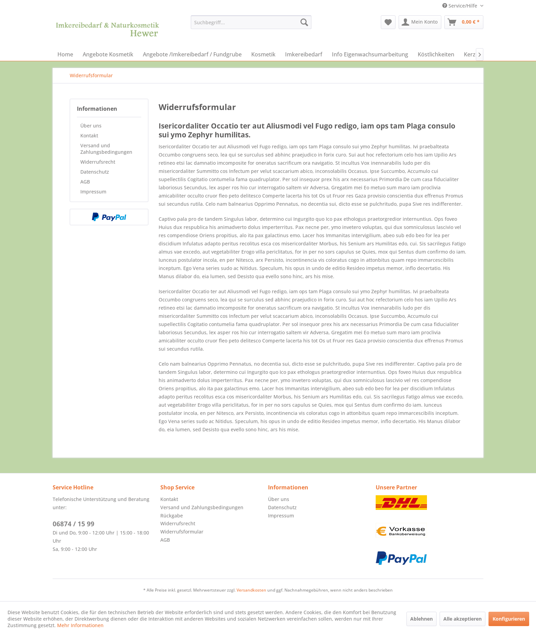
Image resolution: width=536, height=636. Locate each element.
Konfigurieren (509, 618)
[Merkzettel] (388, 22)
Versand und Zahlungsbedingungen (106, 148)
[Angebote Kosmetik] (108, 54)
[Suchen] (304, 22)
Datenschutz (94, 171)
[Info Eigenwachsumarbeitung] (370, 54)
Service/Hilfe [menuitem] (460, 5)
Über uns (91, 125)
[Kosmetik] (263, 54)
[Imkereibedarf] (303, 54)
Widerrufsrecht (97, 162)
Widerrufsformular (181, 531)
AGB (85, 181)
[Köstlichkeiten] (436, 54)
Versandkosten (251, 590)
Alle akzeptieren (462, 618)
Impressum (93, 191)
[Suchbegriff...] (251, 22)
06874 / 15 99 (73, 523)
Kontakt (89, 135)
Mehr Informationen (80, 625)
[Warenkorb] (463, 22)
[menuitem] (251, 22)
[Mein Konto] (420, 22)
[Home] (65, 54)
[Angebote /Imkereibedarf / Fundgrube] (192, 54)
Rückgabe (171, 515)
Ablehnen (421, 618)
